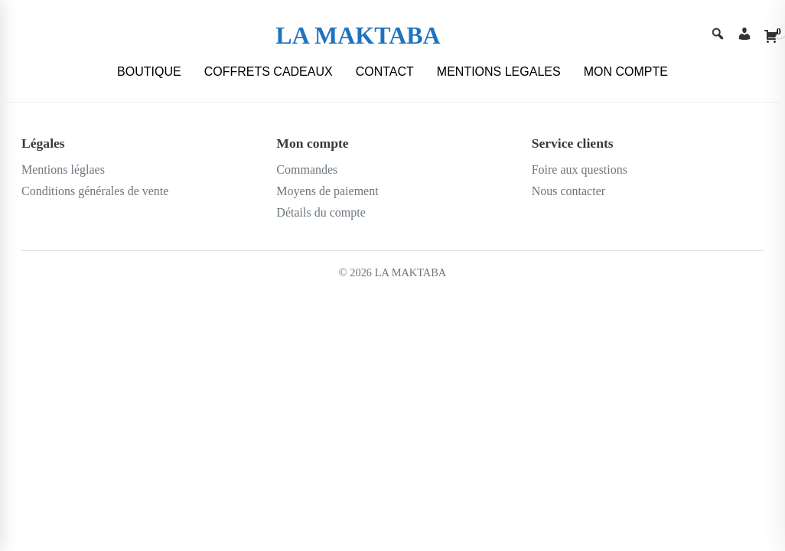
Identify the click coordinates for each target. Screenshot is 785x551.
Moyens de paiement (327, 190)
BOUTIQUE (149, 71)
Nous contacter (568, 190)
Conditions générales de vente (94, 190)
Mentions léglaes (63, 169)
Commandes (306, 169)
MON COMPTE (626, 71)
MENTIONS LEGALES (499, 71)
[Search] (717, 35)
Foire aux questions (579, 169)
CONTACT (385, 71)
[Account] (744, 35)
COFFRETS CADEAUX (268, 71)
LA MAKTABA (357, 35)
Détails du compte (320, 212)
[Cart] (771, 36)
